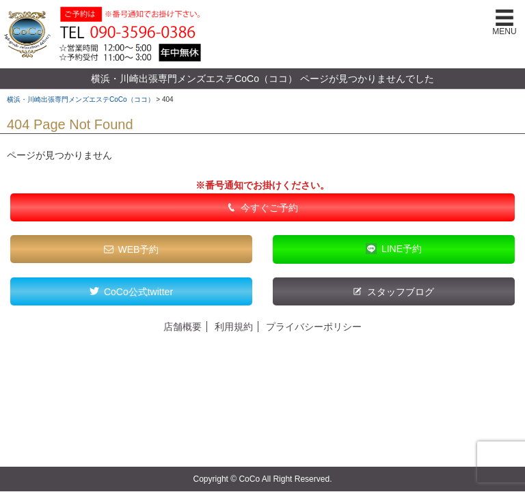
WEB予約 (138, 249)
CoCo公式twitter (138, 291)
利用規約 (234, 326)
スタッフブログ (400, 291)
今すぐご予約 (269, 207)
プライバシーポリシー (314, 326)
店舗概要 (182, 326)
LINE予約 (401, 248)
